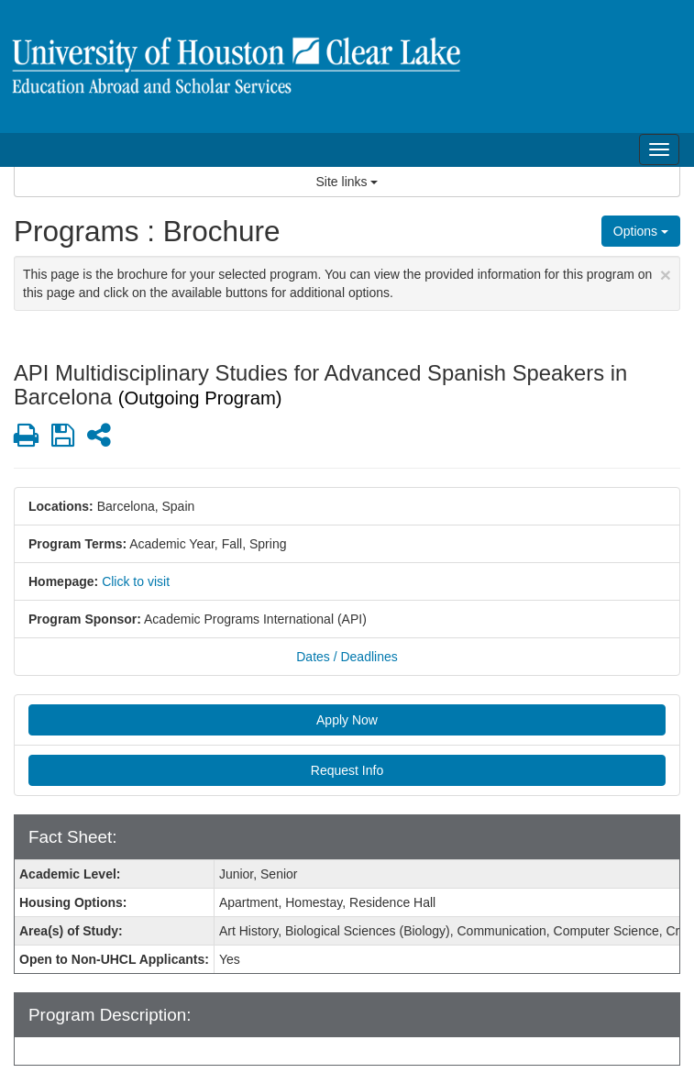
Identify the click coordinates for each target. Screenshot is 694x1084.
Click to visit (136, 581)
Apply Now (347, 720)
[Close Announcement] (665, 274)
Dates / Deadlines (347, 656)
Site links (347, 181)
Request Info (347, 770)
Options (640, 231)
